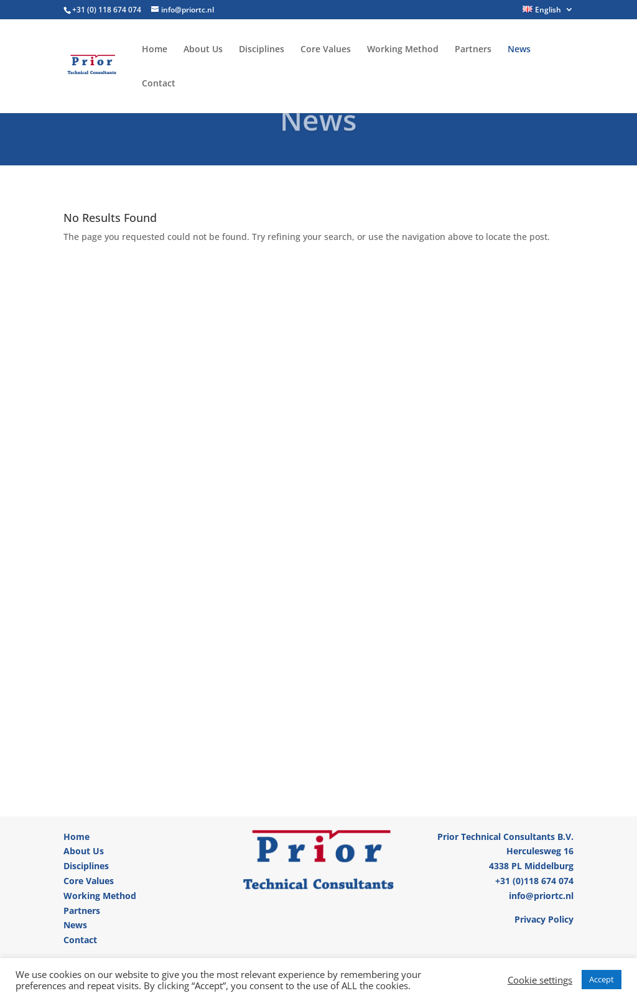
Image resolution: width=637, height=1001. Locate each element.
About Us (203, 50)
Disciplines (261, 50)
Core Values (325, 50)
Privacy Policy (544, 919)
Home (154, 50)
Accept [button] (601, 979)
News (519, 50)
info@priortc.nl (541, 896)
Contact (158, 84)
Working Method (403, 50)
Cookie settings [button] (540, 979)
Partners (473, 50)
